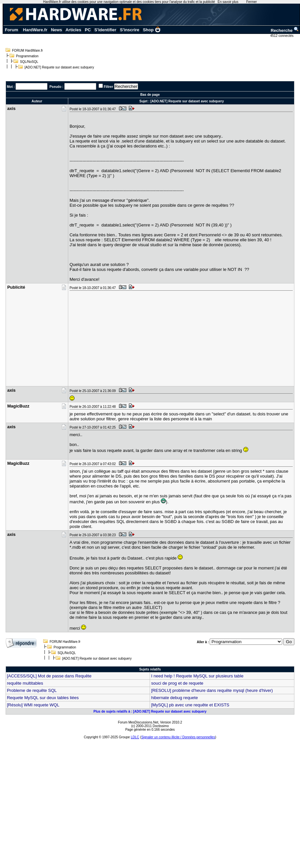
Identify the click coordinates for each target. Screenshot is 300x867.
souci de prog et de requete (177, 683)
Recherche (285, 30)
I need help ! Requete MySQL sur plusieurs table (197, 675)
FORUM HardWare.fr (27, 50)
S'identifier (105, 29)
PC (88, 29)
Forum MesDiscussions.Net (138, 722)
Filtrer (108, 87)
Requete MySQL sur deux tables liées (43, 697)
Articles (73, 29)
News (56, 29)
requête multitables (25, 683)
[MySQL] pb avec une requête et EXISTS (190, 704)
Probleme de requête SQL (32, 690)
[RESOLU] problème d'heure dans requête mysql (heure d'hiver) (212, 690)
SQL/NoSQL (29, 62)
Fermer (251, 2)
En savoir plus (228, 2)
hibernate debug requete (174, 697)
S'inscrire (129, 29)
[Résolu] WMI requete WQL (33, 704)
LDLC (135, 737)
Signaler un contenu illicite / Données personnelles (178, 737)
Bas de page (150, 94)
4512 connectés (282, 36)
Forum (11, 29)
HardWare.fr (35, 29)
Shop (152, 29)
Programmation (27, 56)
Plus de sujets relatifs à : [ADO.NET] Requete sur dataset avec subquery (150, 711)
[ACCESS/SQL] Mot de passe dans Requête (49, 675)
